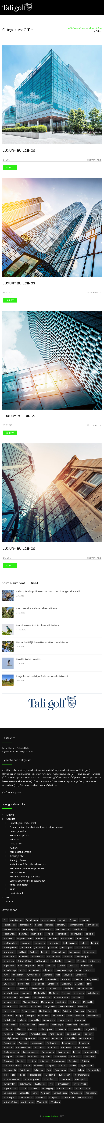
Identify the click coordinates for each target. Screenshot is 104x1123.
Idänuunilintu (82, 938)
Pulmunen (8, 1034)
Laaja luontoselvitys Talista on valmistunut (42, 676)
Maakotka (69, 988)
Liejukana (79, 983)
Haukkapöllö (79, 929)
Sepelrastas (75, 1056)
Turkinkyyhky (9, 1084)
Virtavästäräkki (10, 1102)
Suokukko (38, 1065)
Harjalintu (61, 924)
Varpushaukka (60, 1093)
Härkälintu (52, 938)
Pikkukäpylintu (10, 1024)
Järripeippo (9, 952)
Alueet (9, 897)
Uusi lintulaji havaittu (29, 659)
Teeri (72, 1070)
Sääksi (73, 1065)
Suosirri (62, 1065)
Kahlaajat (14, 839)
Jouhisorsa (39, 947)
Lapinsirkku (52, 979)
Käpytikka (68, 974)
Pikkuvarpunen (46, 1029)
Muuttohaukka (10, 1006)
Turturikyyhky (25, 1084)
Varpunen (45, 1093)
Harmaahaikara (76, 924)
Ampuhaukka (32, 920)
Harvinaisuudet (17, 893)
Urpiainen (34, 1088)
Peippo (19, 1015)
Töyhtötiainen (10, 1088)
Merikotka (53, 993)
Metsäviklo (25, 997)
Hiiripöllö (89, 933)
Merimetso (79, 993)
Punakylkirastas (11, 1038)
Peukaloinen (9, 1020)
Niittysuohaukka (67, 1006)
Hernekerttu (62, 933)
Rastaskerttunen (23, 1047)
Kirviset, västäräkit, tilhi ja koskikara (28, 864)
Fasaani (73, 920)
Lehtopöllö (53, 983)
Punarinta (44, 1038)
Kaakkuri (22, 952)
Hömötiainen (67, 938)
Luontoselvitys (54, 988)
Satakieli (20, 1056)
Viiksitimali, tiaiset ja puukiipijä (25, 876)
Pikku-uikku (34, 1020)
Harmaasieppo (29, 929)
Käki (58, 974)
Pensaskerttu (58, 1015)
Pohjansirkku (75, 1029)
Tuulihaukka (40, 1084)
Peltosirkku (43, 1015)
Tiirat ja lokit (16, 843)
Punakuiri (88, 1034)
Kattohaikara (37, 956)
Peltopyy (30, 1015)
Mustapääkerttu (30, 1002)
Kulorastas (34, 970)
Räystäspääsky (90, 1052)
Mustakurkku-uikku (42, 997)
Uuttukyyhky (47, 1088)
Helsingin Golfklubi (50, 1116)
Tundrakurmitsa (81, 1075)
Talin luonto (25, 1070)
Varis (35, 1093)
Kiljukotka (81, 961)
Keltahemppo (81, 956)
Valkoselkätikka (83, 1088)
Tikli (5, 1075)
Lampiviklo (81, 974)
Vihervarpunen (25, 1097)
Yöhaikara (55, 1102)
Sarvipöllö (8, 1056)
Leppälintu (66, 983)
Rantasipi (8, 1047)
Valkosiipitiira (10, 1093)
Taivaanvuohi (10, 1070)
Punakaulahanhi (73, 1034)
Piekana (22, 1020)
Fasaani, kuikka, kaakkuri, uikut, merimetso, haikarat (36, 827)
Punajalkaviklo (56, 1034)
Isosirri (94, 943)
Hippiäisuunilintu (24, 938)
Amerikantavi (16, 920)
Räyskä (76, 1052)
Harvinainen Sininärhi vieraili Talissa (37, 625)
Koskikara (72, 965)
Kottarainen (86, 965)
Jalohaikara (26, 947)
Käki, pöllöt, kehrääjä (20, 851)
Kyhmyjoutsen (33, 974)
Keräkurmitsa (41, 961)
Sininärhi (21, 1061)
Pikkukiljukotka (65, 1020)
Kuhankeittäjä (10, 970)
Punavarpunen (85, 1038)
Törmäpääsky (63, 1084)
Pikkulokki (43, 1024)
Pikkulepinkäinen (27, 1024)
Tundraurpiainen (32, 1079)
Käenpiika (47, 974)
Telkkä (81, 1070)
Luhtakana (21, 988)
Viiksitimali (41, 1097)
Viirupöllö (53, 1097)
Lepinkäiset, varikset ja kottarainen (27, 880)
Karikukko (23, 956)
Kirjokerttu (94, 961)
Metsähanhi (93, 993)
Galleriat (10, 818)
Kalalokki (33, 952)
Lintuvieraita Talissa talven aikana (36, 608)
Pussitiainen (9, 1043)
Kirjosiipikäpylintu (26, 965)
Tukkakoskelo (35, 1075)
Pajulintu (67, 1011)
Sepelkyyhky (60, 1056)
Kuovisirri (89, 970)
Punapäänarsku (29, 1038)
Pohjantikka (90, 1029)
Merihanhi (26, 993)
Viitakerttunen (68, 1097)
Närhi (56, 1011)
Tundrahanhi (64, 1075)
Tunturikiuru (65, 1079)
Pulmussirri (22, 1034)
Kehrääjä (68, 956)
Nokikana (82, 1006)
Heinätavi (23, 933)
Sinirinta (32, 1061)
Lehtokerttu (23, 983)
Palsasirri (8, 1015)
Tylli (51, 1084)
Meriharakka (39, 993)
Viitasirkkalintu (84, 1097)
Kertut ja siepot (17, 872)
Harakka (49, 924)
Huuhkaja (40, 938)
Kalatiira (45, 952)
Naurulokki (36, 1006)
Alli (5, 920)
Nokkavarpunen (11, 1011)
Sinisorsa (43, 1061)
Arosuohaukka (48, 920)
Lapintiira (77, 979)
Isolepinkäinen (70, 943)
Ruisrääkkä (66, 1047)
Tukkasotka (50, 1075)
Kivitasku (51, 965)
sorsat (27, 1065)
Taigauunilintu (86, 1065)
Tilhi (13, 1075)
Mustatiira (61, 1002)
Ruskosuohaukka (30, 1052)
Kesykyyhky (56, 961)
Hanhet (38, 924)
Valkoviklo (24, 1093)
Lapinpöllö (38, 979)
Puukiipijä (23, 1043)
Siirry (10, 167)
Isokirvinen (26, 943)
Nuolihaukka (44, 1011)
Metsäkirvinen (10, 997)
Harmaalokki (92, 924)
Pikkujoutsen (49, 1020)
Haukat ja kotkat (18, 831)
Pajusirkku (79, 1011)
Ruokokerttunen (82, 1047)
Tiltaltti (22, 1075)
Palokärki (92, 1011)
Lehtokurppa (38, 983)
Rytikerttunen (48, 1052)
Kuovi (78, 970)
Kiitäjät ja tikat (17, 855)
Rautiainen (39, 1047)
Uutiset (10, 901)
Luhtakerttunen (37, 988)
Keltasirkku (9, 961)
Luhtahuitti (8, 988)
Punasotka (57, 1038)
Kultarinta (47, 970)
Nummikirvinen (29, 1011)
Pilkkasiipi (61, 1029)
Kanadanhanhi (58, 952)
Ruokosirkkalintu (11, 1052)
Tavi (49, 1070)
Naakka (23, 1006)
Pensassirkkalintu (76, 1015)
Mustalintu (77, 997)
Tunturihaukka (50, 1079)
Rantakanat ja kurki (19, 835)
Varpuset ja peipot (19, 884)
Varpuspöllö (76, 1093)
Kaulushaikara (53, 956)
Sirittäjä (85, 1061)
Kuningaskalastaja (63, 970)
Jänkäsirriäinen (82, 947)
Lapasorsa (9, 979)
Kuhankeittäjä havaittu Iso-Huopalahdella (42, 642)
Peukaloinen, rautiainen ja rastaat (27, 868)
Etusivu (10, 814)
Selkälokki (32, 1056)
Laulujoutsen (91, 979)
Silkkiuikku (8, 1061)
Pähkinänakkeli (68, 1043)
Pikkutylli (32, 1029)
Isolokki (83, 943)
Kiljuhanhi (69, 961)
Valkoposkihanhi (64, 1088)
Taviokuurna (60, 1070)
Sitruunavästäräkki (12, 1065)
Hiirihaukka (76, 933)
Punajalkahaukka (38, 1034)
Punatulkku (70, 1038)
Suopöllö (51, 1065)
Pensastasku (93, 1015)
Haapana (85, 920)
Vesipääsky (91, 1093)
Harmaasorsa (46, 929)
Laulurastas (9, 983)
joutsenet (52, 947)
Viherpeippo (9, 1097)
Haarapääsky (25, 924)
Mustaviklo (88, 1002)
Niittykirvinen (50, 1006)
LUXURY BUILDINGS (19, 150)
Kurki (6, 974)
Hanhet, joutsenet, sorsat (23, 822)
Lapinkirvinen (23, 979)
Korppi (61, 965)
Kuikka (22, 970)
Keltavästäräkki (24, 961)
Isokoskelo (40, 943)
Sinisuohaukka (58, 1061)
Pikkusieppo (57, 1024)
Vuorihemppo (27, 1102)
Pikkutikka (20, 1029)
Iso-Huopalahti (10, 943)
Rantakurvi (84, 1043)
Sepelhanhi (46, 1056)
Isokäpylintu (54, 943)
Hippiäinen (9, 938)
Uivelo (23, 1088)
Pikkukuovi (80, 1020)
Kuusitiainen (17, 974)
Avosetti (62, 920)
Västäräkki (42, 1102)
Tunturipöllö (80, 1079)
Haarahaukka (10, 924)
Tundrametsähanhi (12, 1079)
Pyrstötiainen (37, 1043)
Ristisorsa (52, 1047)
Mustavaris (74, 1002)
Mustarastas (47, 1002)
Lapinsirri (65, 979)
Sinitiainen (73, 1061)
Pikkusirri (85, 1024)
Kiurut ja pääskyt (18, 860)
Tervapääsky (93, 1070)
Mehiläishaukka (11, 993)
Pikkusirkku (72, 1024)
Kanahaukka (74, 952)
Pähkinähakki (52, 1043)
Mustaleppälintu (61, 997)
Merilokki (66, 993)
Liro (89, 983)
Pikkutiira (8, 1029)
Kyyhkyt (14, 847)
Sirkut (12, 888)
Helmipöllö (36, 933)
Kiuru (40, 965)
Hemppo (49, 933)
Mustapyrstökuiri (11, 1002)
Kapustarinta (9, 956)
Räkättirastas (63, 1052)
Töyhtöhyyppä (79, 1084)
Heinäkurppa (9, 933)
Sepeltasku (89, 1056)
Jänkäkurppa (66, 947)
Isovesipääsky (10, 947)
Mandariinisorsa (84, 988)
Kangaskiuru (89, 952)
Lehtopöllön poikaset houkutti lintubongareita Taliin (48, 591)
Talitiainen (38, 1070)
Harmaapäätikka (11, 929)
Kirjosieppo (9, 965)
